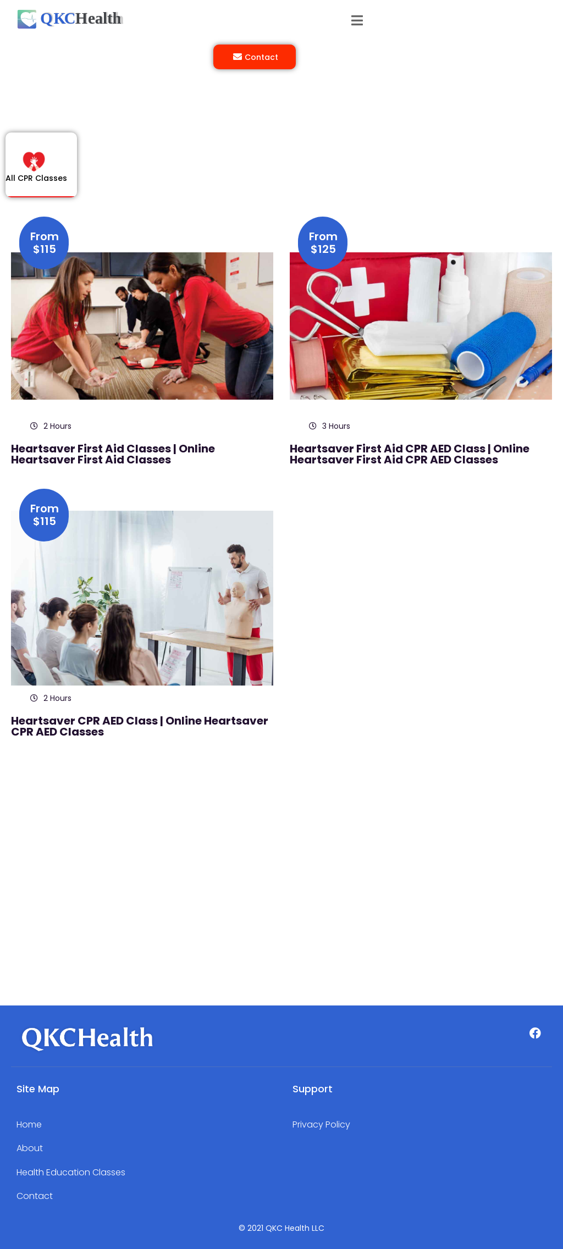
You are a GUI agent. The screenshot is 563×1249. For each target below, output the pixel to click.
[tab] (41, 173)
